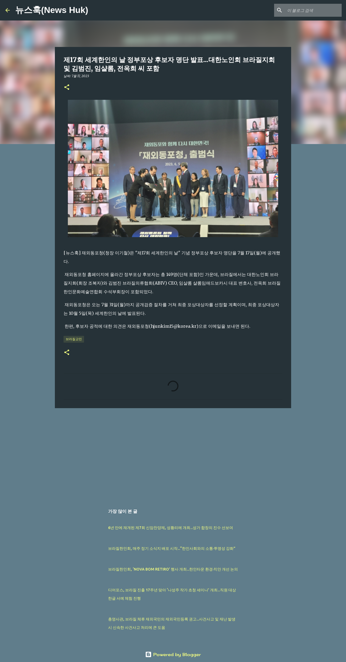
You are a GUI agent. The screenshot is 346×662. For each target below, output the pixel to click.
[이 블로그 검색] (313, 10)
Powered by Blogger (173, 654)
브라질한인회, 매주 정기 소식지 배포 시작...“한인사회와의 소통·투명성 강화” (171, 548)
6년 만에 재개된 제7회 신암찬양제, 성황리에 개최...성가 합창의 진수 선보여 (170, 527)
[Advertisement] (173, 454)
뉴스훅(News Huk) (51, 10)
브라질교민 (74, 339)
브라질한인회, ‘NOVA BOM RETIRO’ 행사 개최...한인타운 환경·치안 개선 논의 (173, 569)
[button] (67, 87)
